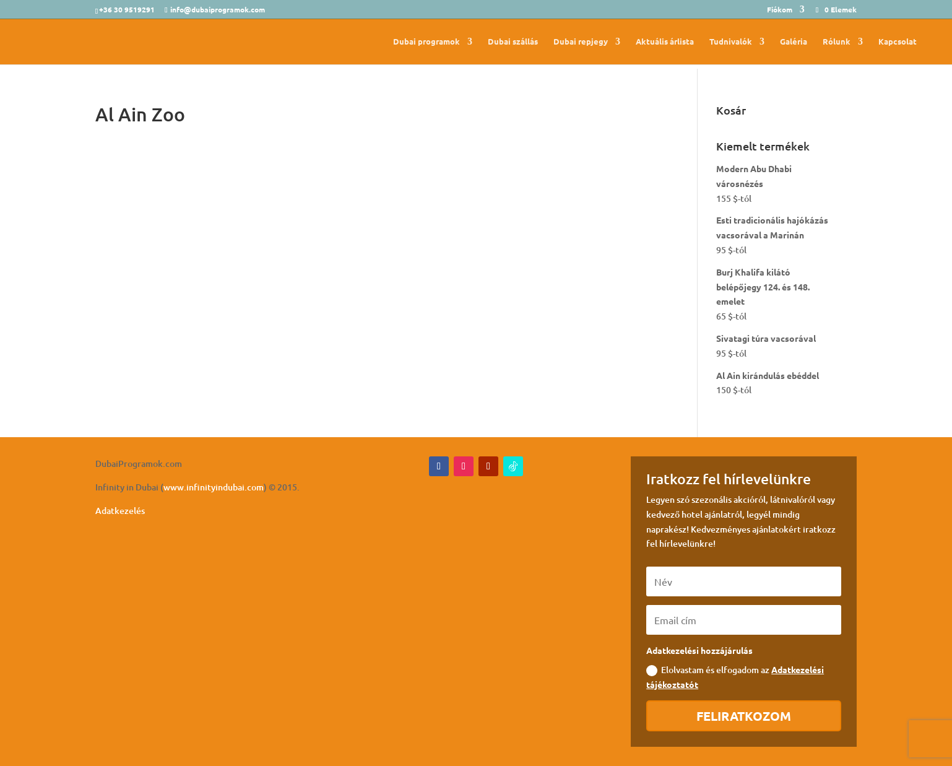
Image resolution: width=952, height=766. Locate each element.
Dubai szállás (513, 41)
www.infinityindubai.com (213, 487)
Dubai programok (426, 41)
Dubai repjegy (580, 41)
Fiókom (779, 10)
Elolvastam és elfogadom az (735, 677)
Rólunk (836, 41)
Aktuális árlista (665, 41)
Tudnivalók (730, 41)
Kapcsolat (897, 41)
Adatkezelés (120, 510)
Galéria (793, 41)
